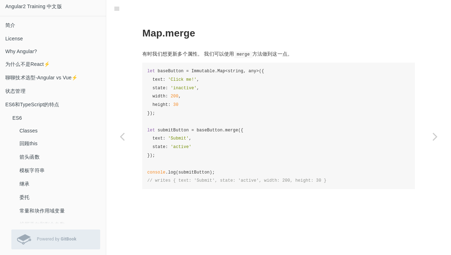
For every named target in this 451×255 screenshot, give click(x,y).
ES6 (17, 118)
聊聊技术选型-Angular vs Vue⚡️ (41, 77)
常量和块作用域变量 (42, 211)
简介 (10, 25)
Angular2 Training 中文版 (33, 6)
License (14, 38)
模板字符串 (32, 170)
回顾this (28, 143)
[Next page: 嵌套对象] (435, 136)
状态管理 (15, 91)
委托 (24, 197)
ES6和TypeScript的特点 (32, 104)
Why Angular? (21, 51)
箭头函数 (29, 157)
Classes (28, 131)
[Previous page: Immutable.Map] (122, 136)
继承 (24, 184)
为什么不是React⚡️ (27, 64)
